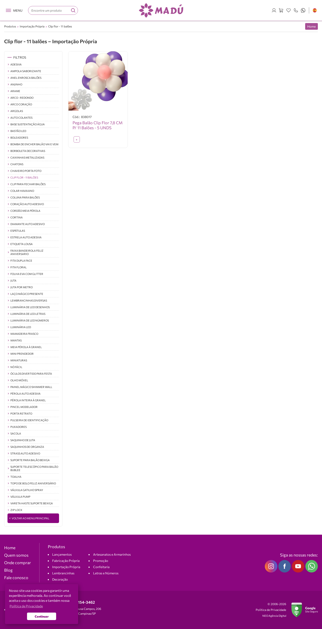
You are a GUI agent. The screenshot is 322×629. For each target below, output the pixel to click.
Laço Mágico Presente (26, 293)
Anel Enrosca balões (25, 77)
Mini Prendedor (22, 353)
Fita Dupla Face (21, 260)
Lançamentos (62, 554)
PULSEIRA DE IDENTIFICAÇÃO (29, 420)
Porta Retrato (21, 413)
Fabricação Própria (66, 561)
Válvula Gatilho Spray (26, 490)
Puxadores (18, 426)
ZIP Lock (16, 510)
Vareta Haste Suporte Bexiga (31, 503)
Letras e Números (105, 573)
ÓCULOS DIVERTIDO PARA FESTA (31, 373)
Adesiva (16, 64)
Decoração (60, 579)
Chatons (16, 164)
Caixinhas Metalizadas (27, 157)
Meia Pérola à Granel (26, 347)
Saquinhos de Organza (27, 446)
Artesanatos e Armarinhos (112, 554)
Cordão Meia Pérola (25, 210)
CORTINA (16, 217)
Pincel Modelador (24, 407)
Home (311, 26)
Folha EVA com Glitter (26, 274)
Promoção (100, 561)
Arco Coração (21, 104)
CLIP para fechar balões (28, 184)
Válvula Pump (20, 496)
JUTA (13, 280)
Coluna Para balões (25, 197)
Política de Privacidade (271, 610)
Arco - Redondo (21, 97)
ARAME (15, 91)
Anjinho (16, 84)
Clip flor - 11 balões (60, 26)
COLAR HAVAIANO (22, 190)
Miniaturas (18, 360)
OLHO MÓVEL (19, 380)
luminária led (20, 327)
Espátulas (17, 230)
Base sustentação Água (27, 124)
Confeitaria (101, 567)
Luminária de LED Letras (27, 313)
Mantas (16, 340)
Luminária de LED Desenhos (30, 307)
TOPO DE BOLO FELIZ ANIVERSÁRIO (33, 483)
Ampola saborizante (25, 71)
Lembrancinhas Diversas (28, 300)
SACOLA (15, 433)
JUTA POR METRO (21, 287)
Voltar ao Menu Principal (30, 518)
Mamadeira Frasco (24, 333)
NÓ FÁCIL (16, 367)
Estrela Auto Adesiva (26, 237)
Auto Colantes (21, 117)
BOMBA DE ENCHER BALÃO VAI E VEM (34, 144)
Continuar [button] (42, 616)
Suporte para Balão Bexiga (30, 460)
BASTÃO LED (18, 131)
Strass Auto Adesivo (25, 453)
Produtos (10, 26)
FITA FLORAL (18, 267)
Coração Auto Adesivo (27, 204)
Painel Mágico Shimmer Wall (31, 387)
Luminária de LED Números (29, 320)
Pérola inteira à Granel (28, 400)
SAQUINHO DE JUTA (22, 440)
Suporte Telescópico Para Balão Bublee (34, 468)
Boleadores (19, 137)
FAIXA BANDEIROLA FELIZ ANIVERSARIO (26, 252)
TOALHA (15, 476)
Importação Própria (32, 26)
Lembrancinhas (63, 573)
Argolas (16, 111)
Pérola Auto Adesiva (25, 393)
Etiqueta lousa (21, 244)
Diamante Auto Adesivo (27, 224)
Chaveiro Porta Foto (25, 170)
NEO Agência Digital (274, 615)
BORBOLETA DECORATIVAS (27, 151)
